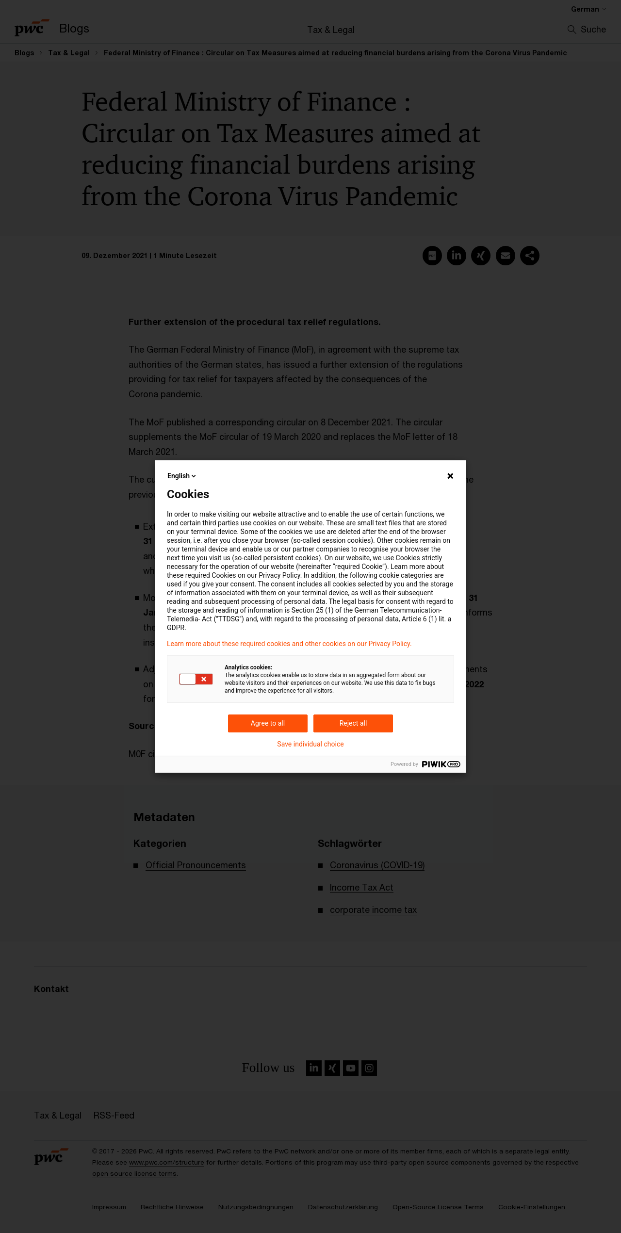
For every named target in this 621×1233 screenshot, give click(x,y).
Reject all (353, 723)
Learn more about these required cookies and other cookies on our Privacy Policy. (289, 644)
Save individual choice (310, 744)
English (182, 476)
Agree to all (268, 723)
